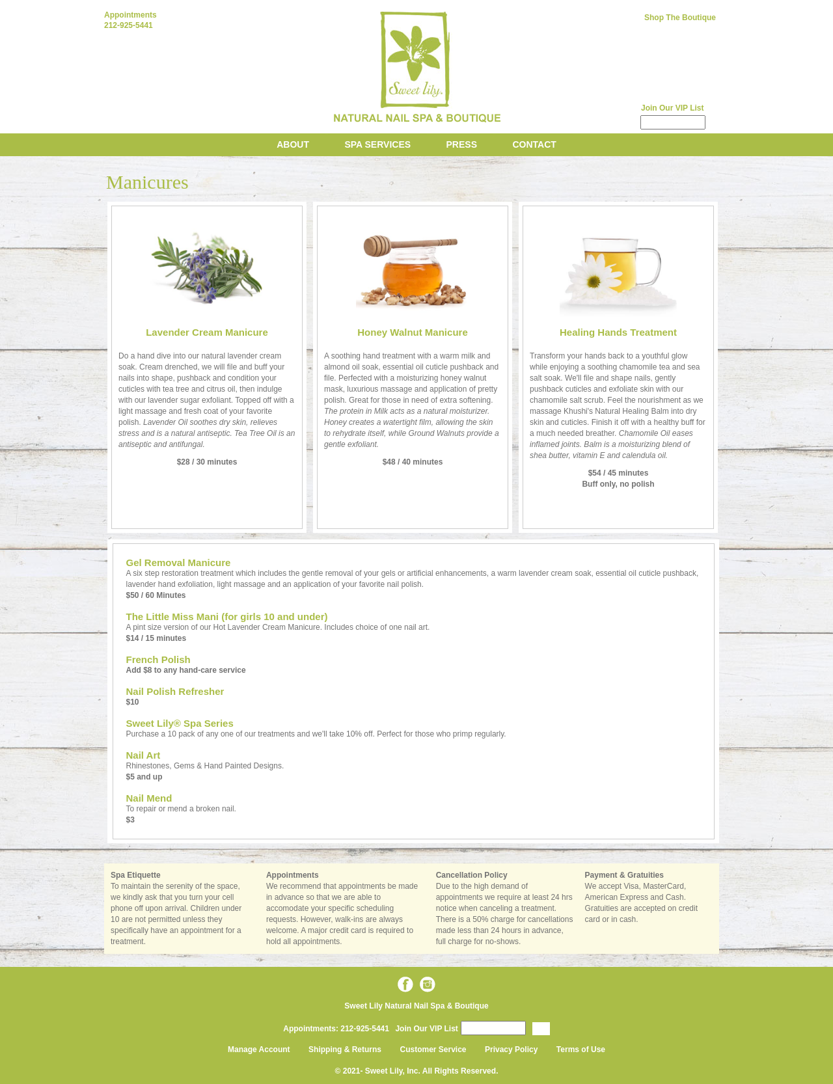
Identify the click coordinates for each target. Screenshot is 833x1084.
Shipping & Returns (344, 1049)
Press (461, 144)
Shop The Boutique (680, 17)
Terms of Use (580, 1049)
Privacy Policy (511, 1049)
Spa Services (377, 144)
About (293, 144)
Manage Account (259, 1049)
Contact (534, 144)
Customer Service (433, 1049)
